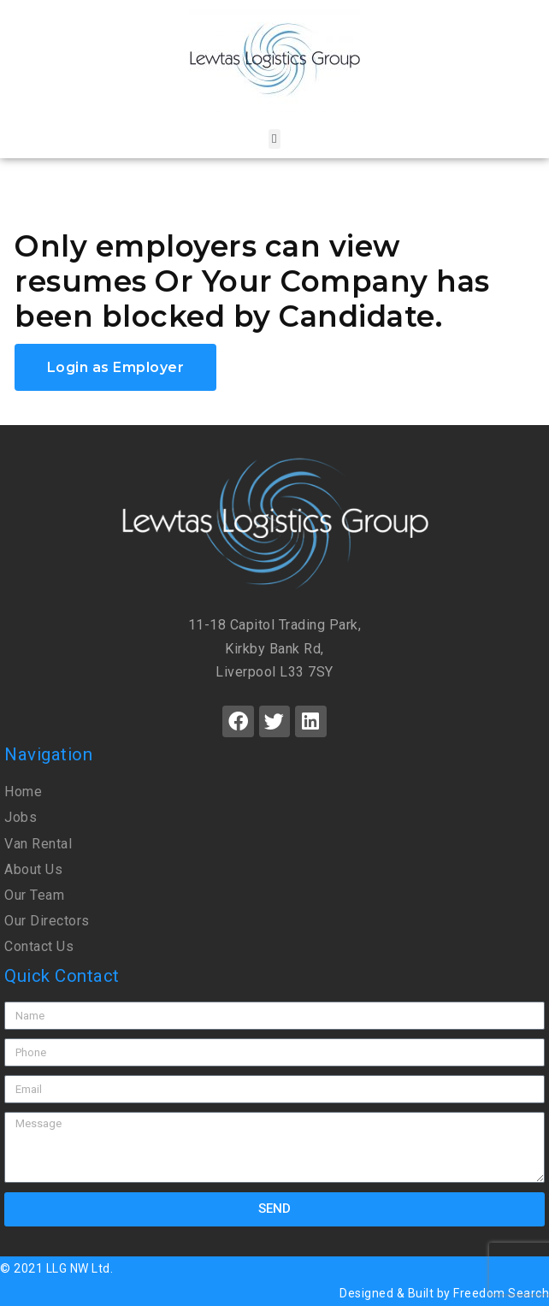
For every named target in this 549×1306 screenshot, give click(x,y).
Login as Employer (116, 367)
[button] (274, 139)
